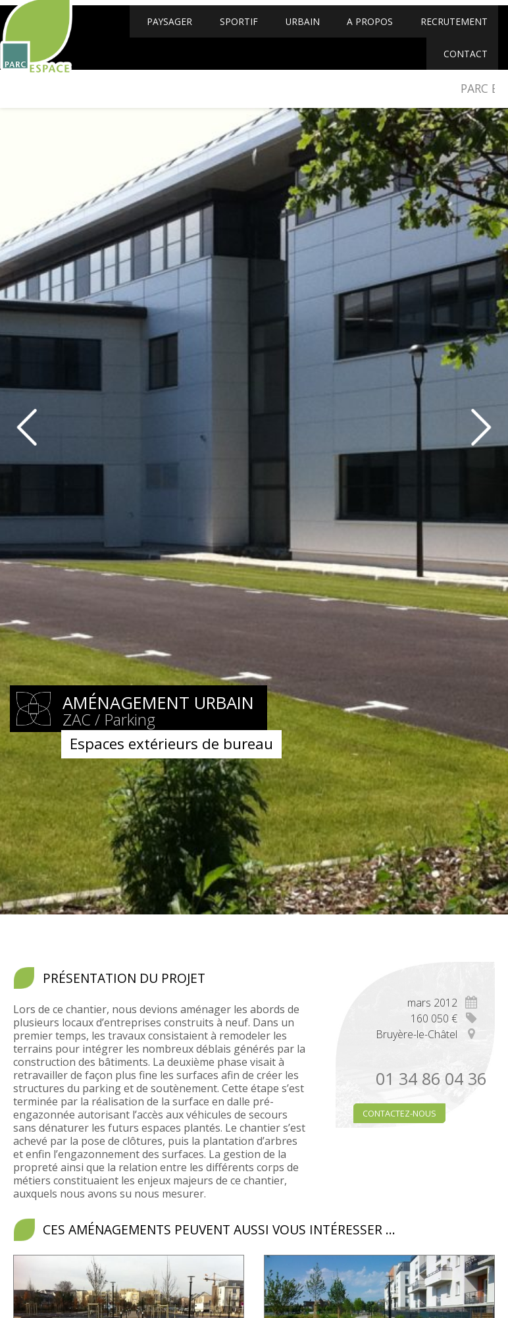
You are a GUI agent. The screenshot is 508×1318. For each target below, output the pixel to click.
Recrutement (451, 31)
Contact (465, 66)
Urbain (303, 31)
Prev (18, 427)
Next (489, 427)
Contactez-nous (399, 1113)
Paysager (175, 31)
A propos (368, 31)
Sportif (242, 31)
